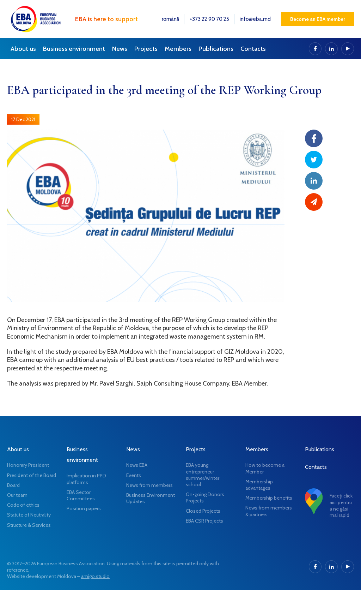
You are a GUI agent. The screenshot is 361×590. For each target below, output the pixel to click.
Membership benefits (268, 498)
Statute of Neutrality (29, 515)
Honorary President (28, 465)
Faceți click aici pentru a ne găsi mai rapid (341, 505)
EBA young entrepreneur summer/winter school (202, 475)
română (170, 19)
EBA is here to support (106, 19)
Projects (146, 49)
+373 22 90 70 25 (209, 19)
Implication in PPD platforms (86, 478)
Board (13, 485)
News (119, 49)
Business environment (74, 49)
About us (23, 49)
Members (178, 49)
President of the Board (31, 475)
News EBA (136, 465)
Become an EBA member (317, 19)
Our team (17, 495)
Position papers (84, 508)
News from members (149, 485)
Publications (215, 49)
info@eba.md (255, 19)
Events (133, 475)
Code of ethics (23, 505)
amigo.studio (95, 576)
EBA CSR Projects (204, 521)
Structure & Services (29, 525)
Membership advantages (259, 484)
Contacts (253, 49)
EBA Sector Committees (81, 495)
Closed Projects (203, 511)
